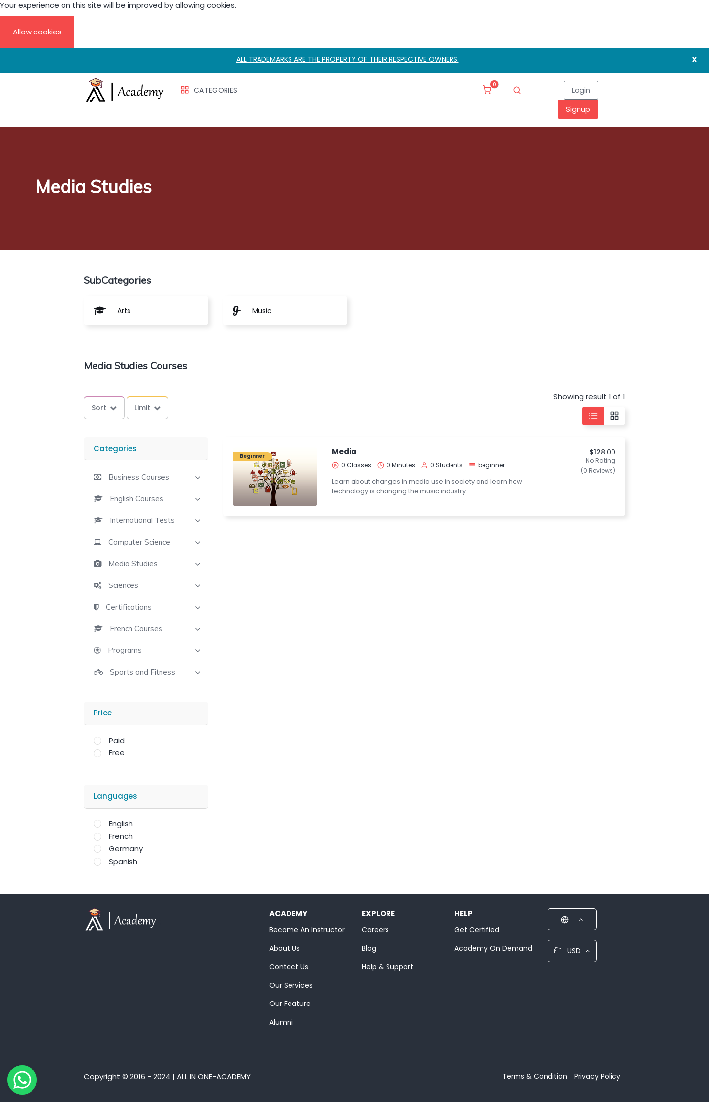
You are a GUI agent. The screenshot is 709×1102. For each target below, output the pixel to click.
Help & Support (387, 967)
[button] (131, 477)
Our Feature (290, 1003)
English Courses (136, 498)
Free (117, 752)
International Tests (142, 520)
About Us (284, 948)
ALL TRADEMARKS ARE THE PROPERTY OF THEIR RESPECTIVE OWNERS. (347, 59)
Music (262, 311)
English (121, 823)
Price (103, 713)
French (121, 836)
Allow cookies (37, 32)
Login (581, 90)
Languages (115, 796)
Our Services (291, 985)
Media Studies (133, 563)
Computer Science (139, 542)
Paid (117, 740)
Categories (208, 90)
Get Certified (476, 930)
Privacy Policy (597, 1076)
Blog (369, 948)
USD (572, 951)
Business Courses (138, 477)
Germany (126, 848)
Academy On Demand (493, 948)
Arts (123, 311)
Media (344, 451)
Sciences (123, 585)
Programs (125, 650)
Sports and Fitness (142, 672)
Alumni (281, 1022)
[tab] (146, 476)
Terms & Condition (534, 1076)
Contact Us (288, 967)
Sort (104, 408)
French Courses (136, 628)
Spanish (123, 861)
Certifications (129, 607)
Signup (578, 109)
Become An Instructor (307, 930)
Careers (375, 930)
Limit (147, 408)
